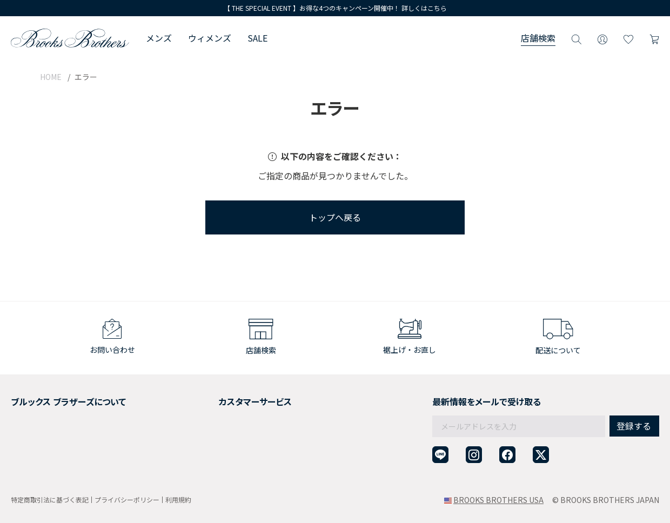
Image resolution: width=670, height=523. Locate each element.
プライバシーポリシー (127, 499)
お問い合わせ (208, 451)
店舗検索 (538, 37)
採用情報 (26, 411)
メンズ (159, 37)
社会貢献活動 (33, 425)
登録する (634, 402)
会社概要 (26, 398)
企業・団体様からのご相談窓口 (239, 464)
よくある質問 (208, 438)
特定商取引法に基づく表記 (50, 499)
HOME (51, 76)
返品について (208, 411)
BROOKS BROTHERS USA (498, 499)
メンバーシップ (37, 438)
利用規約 (178, 499)
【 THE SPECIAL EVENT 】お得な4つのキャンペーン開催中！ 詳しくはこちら (335, 7)
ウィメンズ (209, 37)
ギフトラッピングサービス (231, 425)
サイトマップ (33, 464)
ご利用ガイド (208, 398)
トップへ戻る (335, 217)
